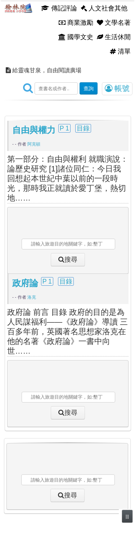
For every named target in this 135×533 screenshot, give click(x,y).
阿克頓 (33, 144)
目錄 (83, 128)
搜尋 (70, 259)
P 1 (64, 128)
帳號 (117, 88)
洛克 (31, 297)
